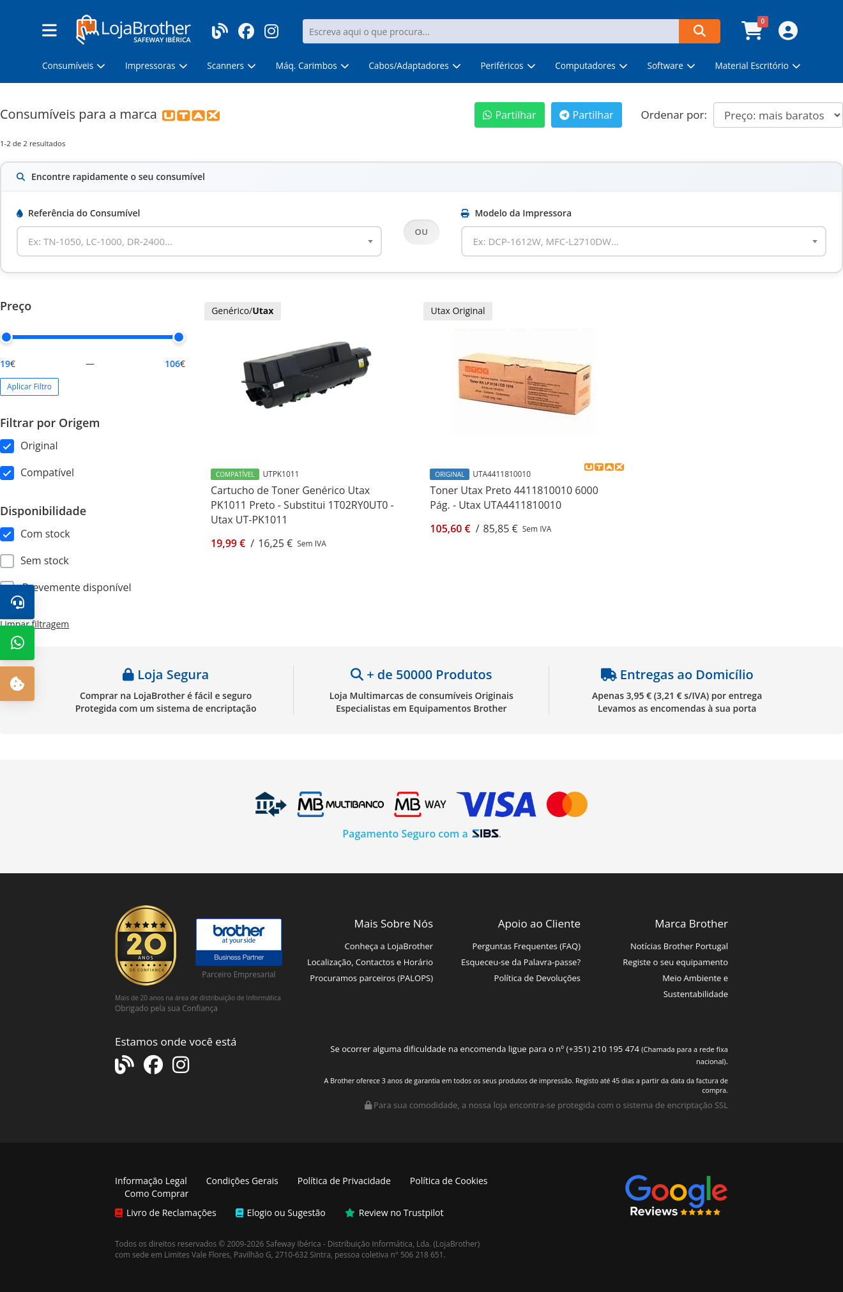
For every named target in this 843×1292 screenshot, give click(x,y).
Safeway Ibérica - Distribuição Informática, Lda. (349, 1243)
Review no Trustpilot (394, 1212)
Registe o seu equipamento (675, 962)
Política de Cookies (449, 1181)
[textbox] (108, 241)
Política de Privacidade (344, 1181)
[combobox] (199, 241)
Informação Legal (151, 1181)
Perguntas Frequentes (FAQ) (526, 946)
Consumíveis (37, 114)
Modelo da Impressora (516, 213)
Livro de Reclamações (165, 1212)
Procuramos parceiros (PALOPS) (371, 978)
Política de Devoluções (537, 978)
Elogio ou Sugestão (281, 1212)
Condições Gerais (242, 1181)
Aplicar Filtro (29, 386)
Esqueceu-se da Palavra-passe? (521, 962)
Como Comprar (156, 1193)
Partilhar (509, 115)
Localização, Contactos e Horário (370, 962)
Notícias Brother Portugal (679, 946)
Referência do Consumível (78, 213)
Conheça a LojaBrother (388, 946)
